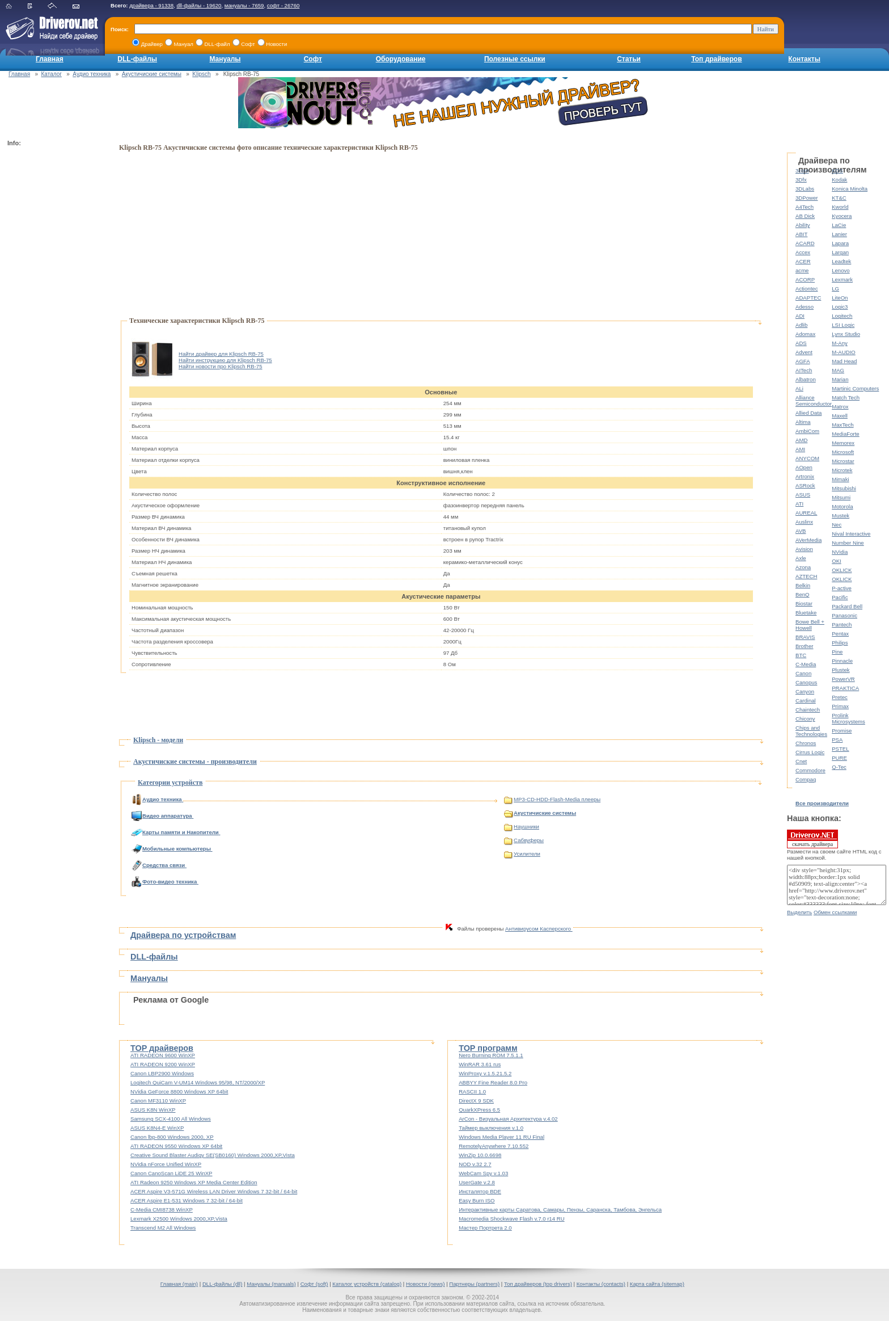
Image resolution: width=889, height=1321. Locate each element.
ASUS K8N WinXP (152, 1110)
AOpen (803, 467)
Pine (837, 652)
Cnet (801, 761)
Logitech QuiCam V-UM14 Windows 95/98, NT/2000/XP (197, 1082)
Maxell (840, 416)
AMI (800, 449)
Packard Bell (847, 606)
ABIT (801, 234)
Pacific (840, 597)
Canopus (806, 682)
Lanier (839, 234)
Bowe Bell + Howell (809, 625)
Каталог (51, 74)
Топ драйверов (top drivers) (538, 1284)
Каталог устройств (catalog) (366, 1284)
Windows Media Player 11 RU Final (501, 1137)
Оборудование (401, 59)
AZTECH (806, 576)
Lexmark (842, 279)
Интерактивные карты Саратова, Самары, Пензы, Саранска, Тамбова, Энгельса (560, 1209)
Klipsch (201, 74)
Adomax (805, 334)
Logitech (842, 316)
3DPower (806, 198)
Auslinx (804, 522)
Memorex (843, 443)
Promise (842, 730)
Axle (800, 558)
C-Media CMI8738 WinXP (161, 1209)
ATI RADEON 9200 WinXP (162, 1064)
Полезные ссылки (514, 59)
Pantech (842, 624)
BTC (800, 655)
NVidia (840, 552)
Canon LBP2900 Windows (162, 1073)
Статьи (629, 59)
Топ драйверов (716, 59)
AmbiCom (807, 431)
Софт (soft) (314, 1284)
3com (801, 170)
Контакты (804, 59)
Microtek (842, 470)
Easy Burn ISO (476, 1200)
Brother (804, 646)
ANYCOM (807, 458)
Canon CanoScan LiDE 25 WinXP (171, 1173)
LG (835, 288)
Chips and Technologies (811, 731)
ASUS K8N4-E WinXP (157, 1128)
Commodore (810, 770)
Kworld (840, 207)
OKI (836, 561)
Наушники (521, 826)
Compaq (805, 779)
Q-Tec (839, 767)
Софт (313, 59)
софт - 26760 (283, 5)
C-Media (805, 664)
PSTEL (840, 749)
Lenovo (840, 270)
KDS (837, 170)
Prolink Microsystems (848, 718)
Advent (803, 352)
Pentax (840, 633)
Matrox (840, 406)
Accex (802, 252)
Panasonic (844, 615)
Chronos (805, 743)
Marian (840, 379)
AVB (800, 531)
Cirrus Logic (809, 752)
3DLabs (804, 189)
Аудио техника (92, 74)
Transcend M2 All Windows (163, 1228)
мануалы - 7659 (244, 5)
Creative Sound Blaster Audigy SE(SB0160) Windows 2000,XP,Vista (212, 1155)
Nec (836, 524)
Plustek (840, 670)
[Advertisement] (52, 321)
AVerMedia (808, 540)
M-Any (840, 343)
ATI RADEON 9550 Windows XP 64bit (176, 1146)
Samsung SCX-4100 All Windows (170, 1119)
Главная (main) (179, 1284)
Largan (840, 252)
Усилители (522, 854)
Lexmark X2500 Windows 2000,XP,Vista (178, 1218)
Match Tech (846, 397)
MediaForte (846, 434)
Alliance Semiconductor (813, 400)
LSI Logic (843, 325)
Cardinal (805, 700)
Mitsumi (841, 497)
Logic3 (840, 307)
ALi (799, 388)
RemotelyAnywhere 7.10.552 (493, 1146)
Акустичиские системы (151, 74)
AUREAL (806, 513)
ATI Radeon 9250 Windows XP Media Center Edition (193, 1182)
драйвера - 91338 (151, 5)
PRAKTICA (845, 688)
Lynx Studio (846, 334)
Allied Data (808, 413)
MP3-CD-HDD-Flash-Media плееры (552, 799)
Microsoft (843, 452)
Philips (840, 643)
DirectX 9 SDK (476, 1100)
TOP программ (488, 1048)
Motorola (842, 506)
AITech (803, 370)
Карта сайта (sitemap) (657, 1284)
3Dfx (801, 179)
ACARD (805, 243)
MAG (838, 370)
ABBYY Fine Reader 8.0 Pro (493, 1082)
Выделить (799, 912)
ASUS (802, 494)
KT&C (839, 198)
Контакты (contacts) (601, 1284)
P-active (842, 588)
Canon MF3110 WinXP (158, 1100)
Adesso (804, 307)
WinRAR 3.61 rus (480, 1064)
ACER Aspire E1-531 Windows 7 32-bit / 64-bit (186, 1200)
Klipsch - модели (158, 740)
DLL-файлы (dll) (222, 1284)
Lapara (840, 243)
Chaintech (807, 709)
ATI (799, 503)
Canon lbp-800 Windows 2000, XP (172, 1137)
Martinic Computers (855, 388)
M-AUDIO (844, 352)
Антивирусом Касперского (539, 928)
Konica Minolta (849, 189)
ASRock (805, 485)
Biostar (803, 603)
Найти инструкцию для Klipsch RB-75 (225, 360)
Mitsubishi (844, 488)
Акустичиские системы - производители (195, 761)
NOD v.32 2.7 (475, 1164)
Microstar (843, 461)
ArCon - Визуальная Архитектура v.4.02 (508, 1119)
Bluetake (805, 612)
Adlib (801, 325)
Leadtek (841, 261)
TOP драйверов (161, 1048)
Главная (50, 59)
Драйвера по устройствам (183, 935)
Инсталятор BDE (480, 1191)
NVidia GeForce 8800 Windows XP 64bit (179, 1091)
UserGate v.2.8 (477, 1182)
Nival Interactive (851, 534)
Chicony (805, 719)
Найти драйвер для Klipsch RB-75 (221, 354)
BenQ (802, 594)
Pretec (840, 697)
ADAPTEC (808, 298)
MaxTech (842, 425)
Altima (803, 422)
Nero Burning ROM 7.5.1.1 (491, 1055)
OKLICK (842, 570)
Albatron (805, 379)
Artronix (804, 476)
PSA (837, 740)
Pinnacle (842, 661)
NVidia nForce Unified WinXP (165, 1164)
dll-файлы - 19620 (198, 5)
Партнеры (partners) (474, 1284)
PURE (839, 758)
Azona (803, 567)
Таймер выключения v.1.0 (491, 1128)
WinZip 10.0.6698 (480, 1155)
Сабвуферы (524, 840)
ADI (800, 316)
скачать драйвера (812, 838)
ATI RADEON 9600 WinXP (162, 1055)
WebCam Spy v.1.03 (483, 1173)
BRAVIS (805, 637)
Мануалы (224, 59)
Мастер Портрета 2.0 (485, 1228)
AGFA (802, 361)
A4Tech (804, 207)
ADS (801, 343)
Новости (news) (425, 1284)
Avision (804, 549)
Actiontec (806, 288)
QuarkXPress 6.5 (479, 1110)
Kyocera (842, 216)
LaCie (839, 225)
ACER (803, 261)
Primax (840, 706)
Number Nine (848, 543)
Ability (802, 225)
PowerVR (843, 679)
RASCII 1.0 (472, 1091)
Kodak (839, 179)
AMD (801, 440)
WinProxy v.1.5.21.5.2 (485, 1073)
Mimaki (840, 479)
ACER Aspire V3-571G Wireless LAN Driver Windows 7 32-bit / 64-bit (213, 1191)
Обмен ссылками (835, 912)
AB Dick (805, 216)
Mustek (840, 515)
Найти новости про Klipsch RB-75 (221, 366)
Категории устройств (170, 782)
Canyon (804, 691)
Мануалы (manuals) (271, 1284)
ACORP (805, 279)
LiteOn (840, 298)
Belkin (802, 585)
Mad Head (844, 361)
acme (801, 270)
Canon (803, 673)
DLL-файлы (137, 59)
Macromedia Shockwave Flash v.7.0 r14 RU (511, 1218)
